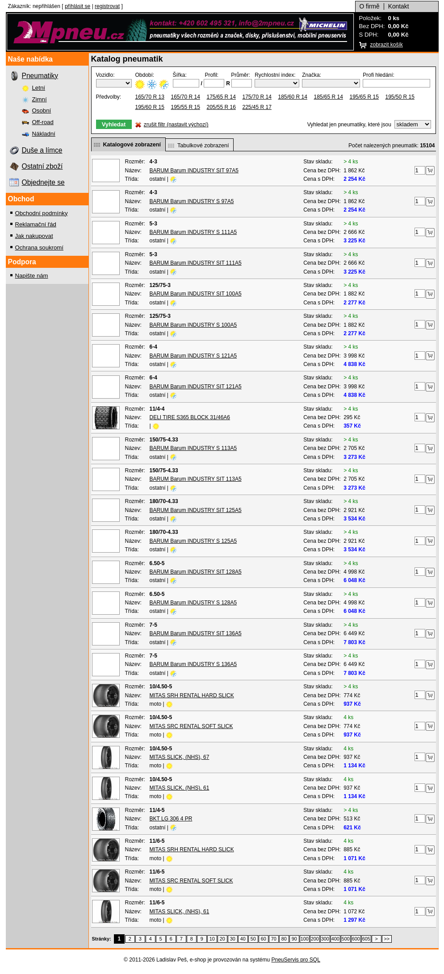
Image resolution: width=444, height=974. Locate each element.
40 (243, 938)
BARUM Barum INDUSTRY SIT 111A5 (196, 263)
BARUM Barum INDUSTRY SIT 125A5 (196, 510)
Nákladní (43, 133)
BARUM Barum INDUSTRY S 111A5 (193, 232)
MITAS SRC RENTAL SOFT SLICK (191, 726)
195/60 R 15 (149, 107)
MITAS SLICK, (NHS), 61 (179, 788)
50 (253, 938)
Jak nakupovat (34, 236)
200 (315, 938)
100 (305, 938)
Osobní (41, 110)
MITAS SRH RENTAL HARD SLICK (192, 695)
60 (263, 938)
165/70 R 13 (149, 97)
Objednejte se (43, 182)
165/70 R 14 (185, 97)
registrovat (107, 6)
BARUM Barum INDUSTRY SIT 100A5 (196, 294)
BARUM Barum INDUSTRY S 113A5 (193, 448)
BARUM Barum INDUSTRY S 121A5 (193, 356)
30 (232, 938)
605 (366, 938)
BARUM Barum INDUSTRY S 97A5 (192, 201)
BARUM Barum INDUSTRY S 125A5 (193, 541)
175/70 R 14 (257, 97)
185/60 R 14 (292, 97)
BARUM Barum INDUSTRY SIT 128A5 (196, 572)
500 (346, 938)
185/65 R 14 (328, 97)
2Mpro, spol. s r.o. (180, 32)
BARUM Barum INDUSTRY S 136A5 (193, 664)
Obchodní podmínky (41, 213)
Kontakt (398, 6)
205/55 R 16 (221, 107)
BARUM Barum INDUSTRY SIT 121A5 (196, 386)
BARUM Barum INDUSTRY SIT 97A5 (194, 170)
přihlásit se (77, 6)
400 (335, 938)
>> (387, 938)
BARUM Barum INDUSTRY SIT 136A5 (196, 633)
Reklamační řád (35, 224)
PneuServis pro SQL (295, 960)
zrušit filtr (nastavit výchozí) (176, 124)
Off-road (43, 122)
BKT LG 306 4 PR (171, 819)
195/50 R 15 (400, 97)
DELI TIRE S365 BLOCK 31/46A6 (190, 417)
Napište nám (31, 275)
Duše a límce (42, 150)
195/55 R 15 (185, 107)
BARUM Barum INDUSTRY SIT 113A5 (196, 479)
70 (273, 938)
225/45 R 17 (257, 107)
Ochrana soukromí (39, 247)
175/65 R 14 (221, 97)
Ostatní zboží (42, 166)
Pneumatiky (40, 75)
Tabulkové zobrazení (203, 145)
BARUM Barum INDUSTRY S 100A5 (193, 325)
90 (294, 938)
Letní (38, 87)
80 (284, 938)
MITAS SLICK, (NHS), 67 (179, 757)
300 (325, 938)
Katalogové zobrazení (132, 145)
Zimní (39, 99)
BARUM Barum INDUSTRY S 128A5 (193, 602)
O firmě (370, 6)
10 (212, 938)
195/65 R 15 (364, 97)
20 (222, 938)
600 (356, 938)
